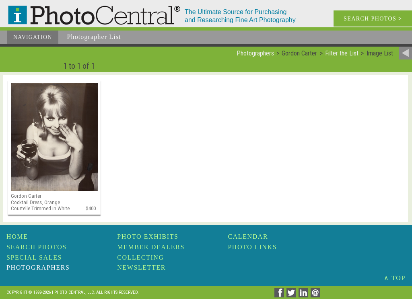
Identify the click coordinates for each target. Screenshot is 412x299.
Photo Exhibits (147, 236)
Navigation (32, 37)
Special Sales (34, 257)
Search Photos (36, 247)
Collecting (140, 257)
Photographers (38, 267)
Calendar (248, 236)
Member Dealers (151, 247)
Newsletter (141, 267)
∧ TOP (395, 277)
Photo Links (252, 247)
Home (17, 236)
